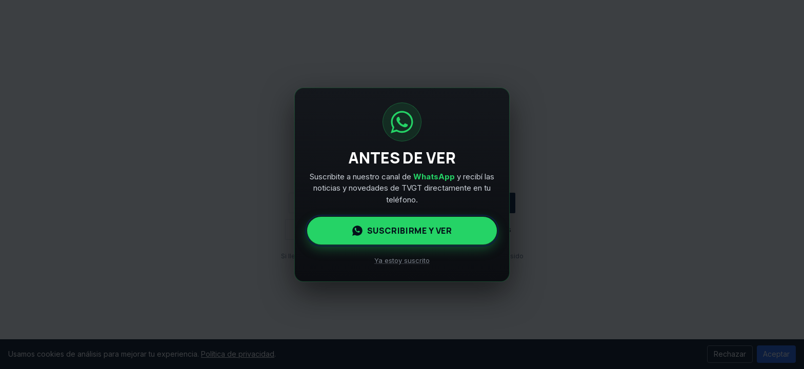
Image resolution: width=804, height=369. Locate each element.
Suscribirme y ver (402, 230)
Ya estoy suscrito (402, 260)
